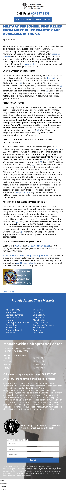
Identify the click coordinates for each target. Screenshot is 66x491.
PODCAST (18, 245)
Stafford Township (14, 315)
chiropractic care (31, 64)
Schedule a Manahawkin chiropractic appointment (26, 255)
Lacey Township (40, 322)
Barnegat (37, 330)
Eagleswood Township (43, 325)
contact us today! (46, 409)
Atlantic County (13, 309)
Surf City (37, 312)
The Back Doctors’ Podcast (38, 245)
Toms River (11, 312)
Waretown (10, 332)
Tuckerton (38, 309)
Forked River (11, 325)
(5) (56, 149)
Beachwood (11, 327)
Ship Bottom (39, 315)
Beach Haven (39, 327)
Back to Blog (8, 292)
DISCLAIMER (35, 471)
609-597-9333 (40, 13)
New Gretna (38, 317)
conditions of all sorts (26, 263)
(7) (17, 221)
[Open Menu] (62, 6)
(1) (21, 83)
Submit (33, 460)
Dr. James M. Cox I (46, 473)
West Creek (38, 332)
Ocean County (12, 317)
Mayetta (9, 320)
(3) (47, 90)
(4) (38, 130)
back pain (51, 78)
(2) (61, 85)
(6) (33, 190)
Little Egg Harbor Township (18, 322)
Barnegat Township (15, 330)
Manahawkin (39, 320)
